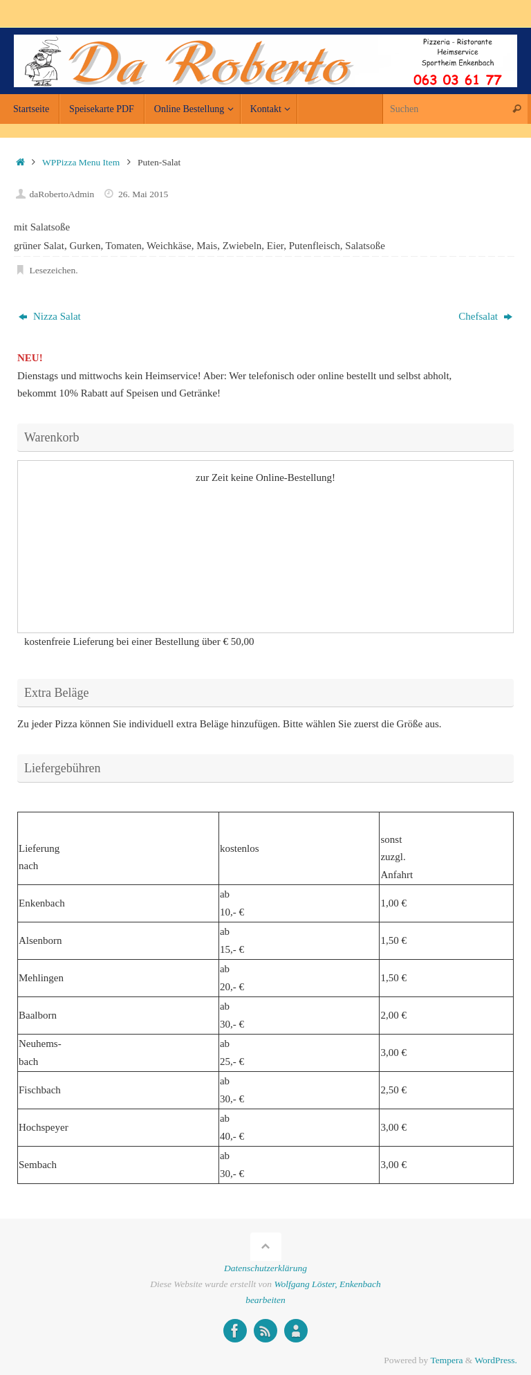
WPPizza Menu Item (81, 162)
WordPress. (495, 1360)
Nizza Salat (49, 316)
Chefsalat (485, 316)
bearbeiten (265, 1300)
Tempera (446, 1360)
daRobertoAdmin (62, 194)
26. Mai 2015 (143, 194)
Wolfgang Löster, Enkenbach (327, 1284)
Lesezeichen (53, 270)
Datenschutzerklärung (265, 1268)
